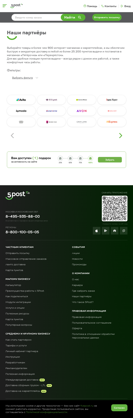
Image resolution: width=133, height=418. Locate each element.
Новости (77, 259)
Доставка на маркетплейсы (23, 391)
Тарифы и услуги (16, 345)
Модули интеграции (18, 302)
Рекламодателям (16, 368)
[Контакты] (108, 6)
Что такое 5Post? (83, 302)
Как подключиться (17, 296)
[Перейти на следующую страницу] (120, 135)
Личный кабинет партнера (22, 351)
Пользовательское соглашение (91, 323)
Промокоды (79, 264)
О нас (75, 279)
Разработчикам (15, 362)
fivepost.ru (86, 406)
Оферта (77, 328)
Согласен (119, 407)
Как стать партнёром (19, 340)
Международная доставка (22, 380)
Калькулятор (13, 285)
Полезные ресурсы (17, 313)
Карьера (77, 285)
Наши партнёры (81, 296)
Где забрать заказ (83, 291)
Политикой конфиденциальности (46, 412)
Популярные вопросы (19, 325)
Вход (127, 6)
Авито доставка (15, 264)
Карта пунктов (14, 270)
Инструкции (13, 357)
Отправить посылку (17, 253)
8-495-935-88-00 (23, 217)
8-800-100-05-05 (22, 232)
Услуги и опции (15, 308)
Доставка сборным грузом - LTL (26, 385)
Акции (76, 253)
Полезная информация (20, 374)
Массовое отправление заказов (26, 259)
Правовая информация (86, 317)
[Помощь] (90, 6)
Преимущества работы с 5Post (25, 291)
